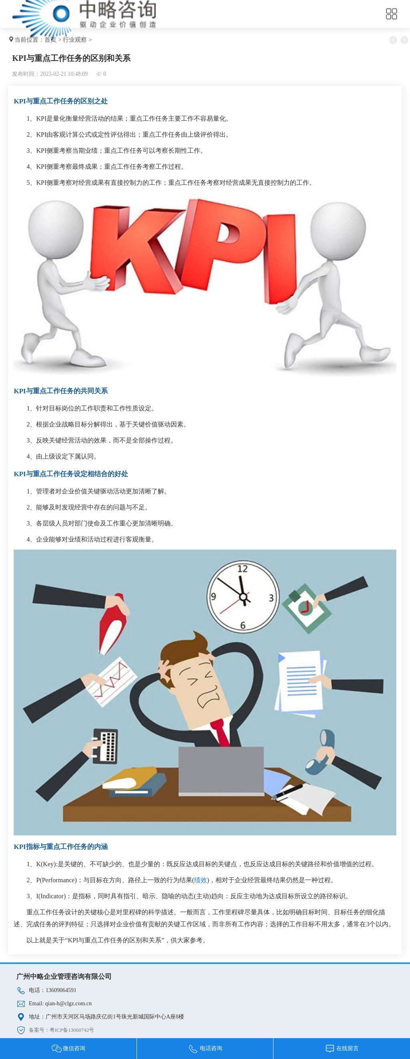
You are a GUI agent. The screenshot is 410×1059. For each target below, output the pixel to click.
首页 (50, 39)
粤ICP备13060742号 (72, 1030)
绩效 (200, 880)
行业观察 (75, 39)
